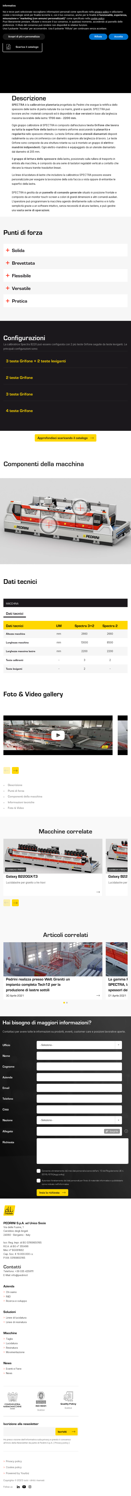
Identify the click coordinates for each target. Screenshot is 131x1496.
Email (6, 1088)
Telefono (8, 1098)
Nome (6, 1055)
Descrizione (15, 785)
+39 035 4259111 (24, 1271)
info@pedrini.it (19, 1275)
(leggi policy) (58, 1174)
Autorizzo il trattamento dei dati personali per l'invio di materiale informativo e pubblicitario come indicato (82, 1182)
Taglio (9, 1338)
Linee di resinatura (16, 1322)
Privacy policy (61, 1443)
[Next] (15, 770)
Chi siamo (11, 1292)
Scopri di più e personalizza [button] (24, 36)
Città (6, 1109)
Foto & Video (16, 808)
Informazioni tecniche (21, 802)
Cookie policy (14, 1467)
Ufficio (6, 1045)
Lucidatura (12, 1343)
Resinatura (12, 1347)
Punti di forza (16, 790)
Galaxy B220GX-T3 (22, 876)
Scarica (41, 1410)
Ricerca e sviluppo (16, 1300)
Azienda (7, 1077)
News (9, 1373)
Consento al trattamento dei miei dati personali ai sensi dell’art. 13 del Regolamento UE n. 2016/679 (83, 1172)
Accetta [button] (118, 36)
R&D (8, 1296)
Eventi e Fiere (13, 1368)
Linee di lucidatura (16, 1317)
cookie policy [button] (97, 18)
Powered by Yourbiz (17, 1473)
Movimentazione (15, 1352)
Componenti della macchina (25, 796)
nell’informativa (62, 1184)
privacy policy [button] (102, 11)
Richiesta (8, 1142)
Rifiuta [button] (98, 36)
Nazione (8, 1120)
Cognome (8, 1066)
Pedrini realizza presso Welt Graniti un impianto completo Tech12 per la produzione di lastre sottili (38, 984)
